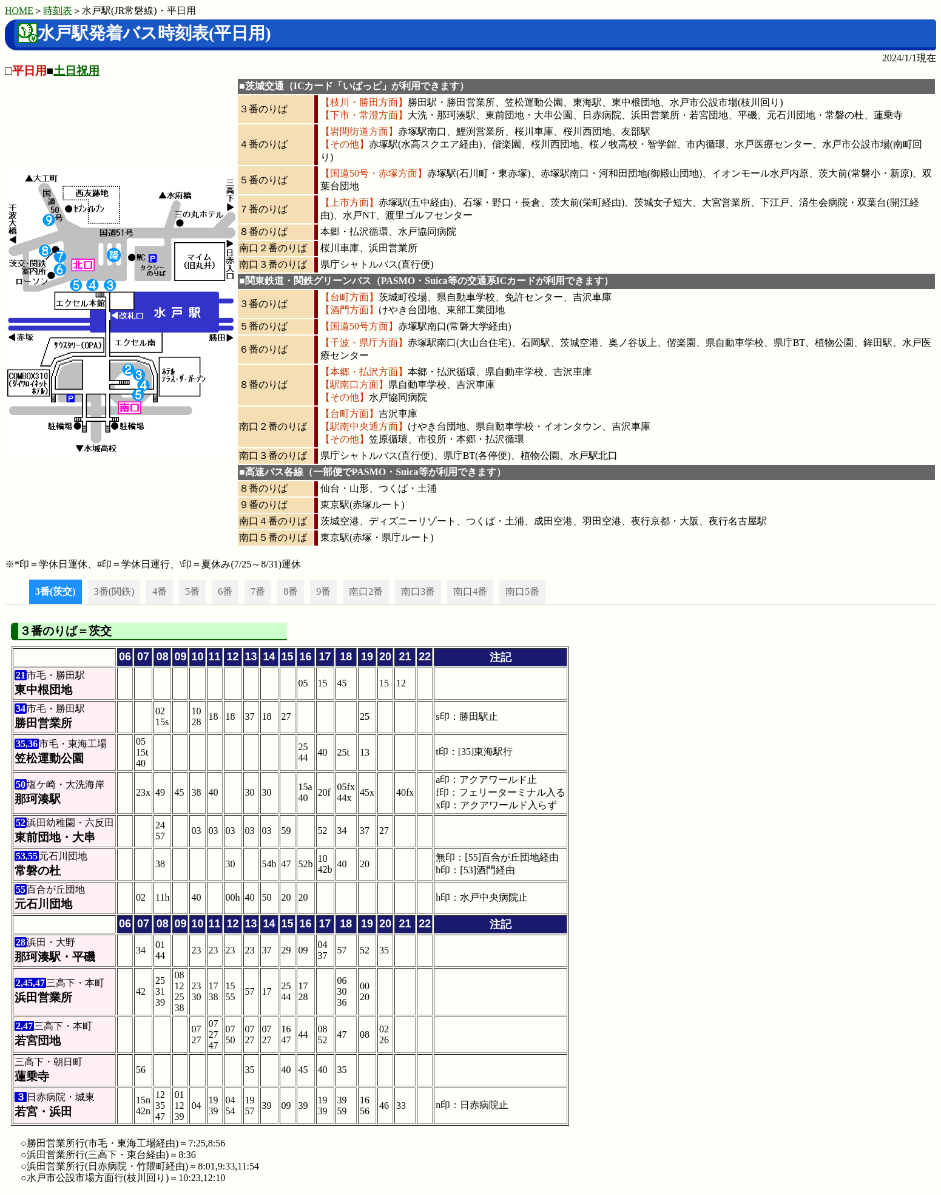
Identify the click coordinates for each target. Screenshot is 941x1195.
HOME (19, 10)
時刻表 (57, 10)
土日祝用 (76, 70)
